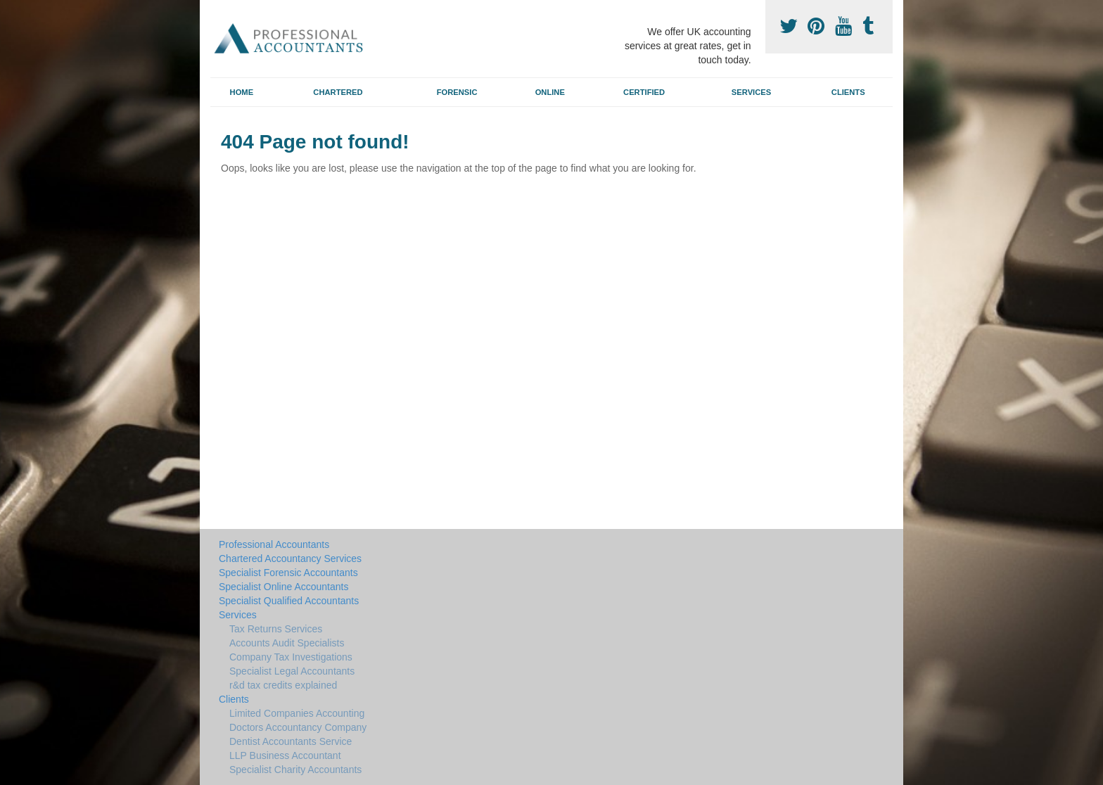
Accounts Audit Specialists (286, 643)
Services (751, 92)
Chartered (337, 92)
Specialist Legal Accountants (292, 671)
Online (550, 92)
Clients (848, 92)
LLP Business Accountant (285, 755)
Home (242, 92)
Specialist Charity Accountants (295, 769)
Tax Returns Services (275, 628)
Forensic (457, 92)
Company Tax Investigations (290, 657)
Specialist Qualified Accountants (289, 600)
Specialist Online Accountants (283, 586)
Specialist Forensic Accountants (288, 572)
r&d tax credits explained (283, 685)
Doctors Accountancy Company (297, 727)
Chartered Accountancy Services (290, 558)
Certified (644, 92)
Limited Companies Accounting (296, 713)
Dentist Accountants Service (290, 741)
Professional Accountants (274, 544)
